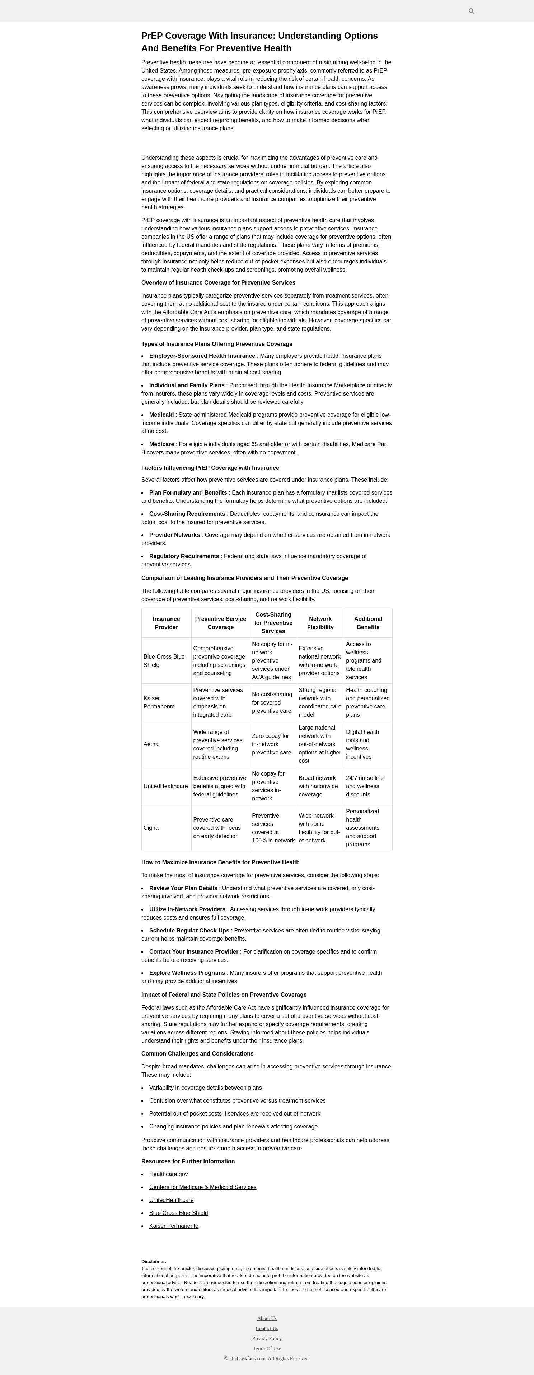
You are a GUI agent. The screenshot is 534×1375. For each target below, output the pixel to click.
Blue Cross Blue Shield (178, 1213)
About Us (267, 1318)
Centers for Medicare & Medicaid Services (203, 1187)
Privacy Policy (267, 1338)
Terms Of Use (267, 1348)
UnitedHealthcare (171, 1200)
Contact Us (267, 1328)
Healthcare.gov (168, 1174)
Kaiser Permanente (173, 1226)
